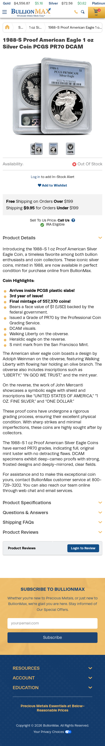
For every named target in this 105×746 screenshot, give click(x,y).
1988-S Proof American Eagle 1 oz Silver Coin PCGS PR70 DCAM (75, 27)
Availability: (13, 164)
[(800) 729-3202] (76, 12)
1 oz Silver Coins (35, 27)
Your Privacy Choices (52, 732)
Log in (35, 177)
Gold (6, 3)
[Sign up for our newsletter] (52, 623)
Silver (53, 3)
